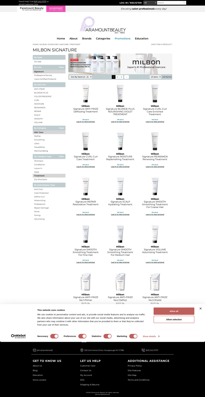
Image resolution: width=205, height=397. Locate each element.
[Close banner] (201, 364)
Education (141, 38)
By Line (37, 67)
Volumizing (39, 219)
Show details (149, 391)
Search (184, 3)
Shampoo (38, 161)
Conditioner (39, 164)
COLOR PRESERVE (43, 96)
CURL (36, 100)
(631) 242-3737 (40, 1)
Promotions (122, 38)
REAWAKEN (39, 107)
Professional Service (43, 75)
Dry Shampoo (40, 179)
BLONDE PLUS (41, 93)
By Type (38, 57)
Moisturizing (39, 200)
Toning (37, 215)
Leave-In (38, 168)
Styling (37, 136)
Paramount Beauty (31, 9)
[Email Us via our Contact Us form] (45, 350)
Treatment (39, 176)
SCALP (37, 115)
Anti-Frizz (38, 189)
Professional (39, 204)
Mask (36, 172)
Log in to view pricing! (85, 122)
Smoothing (39, 140)
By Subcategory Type (44, 185)
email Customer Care (28, 4)
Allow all (174, 366)
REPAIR (37, 111)
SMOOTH (38, 119)
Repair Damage (41, 208)
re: (56, 9)
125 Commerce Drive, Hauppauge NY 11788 (104, 350)
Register (136, 2)
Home (61, 38)
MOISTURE (39, 104)
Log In (124, 2)
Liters (36, 143)
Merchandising (41, 151)
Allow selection (174, 374)
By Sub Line (40, 85)
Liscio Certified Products (45, 79)
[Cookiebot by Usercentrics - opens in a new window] (18, 391)
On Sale (37, 61)
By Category (40, 128)
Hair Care (38, 132)
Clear (61, 67)
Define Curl (39, 197)
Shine (36, 211)
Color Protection (41, 193)
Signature (39, 71)
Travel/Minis (39, 147)
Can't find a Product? (161, 44)
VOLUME (38, 122)
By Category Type (43, 157)
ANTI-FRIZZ (39, 89)
